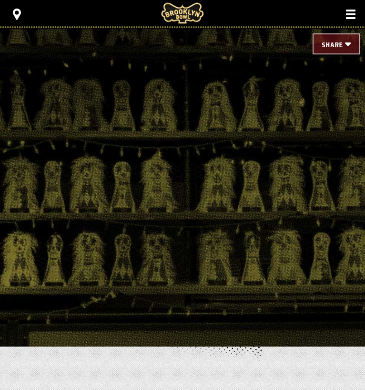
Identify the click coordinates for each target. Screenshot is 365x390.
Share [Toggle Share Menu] (332, 45)
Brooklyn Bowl (182, 13)
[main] (182, 172)
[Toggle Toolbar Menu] (17, 14)
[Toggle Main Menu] (350, 14)
